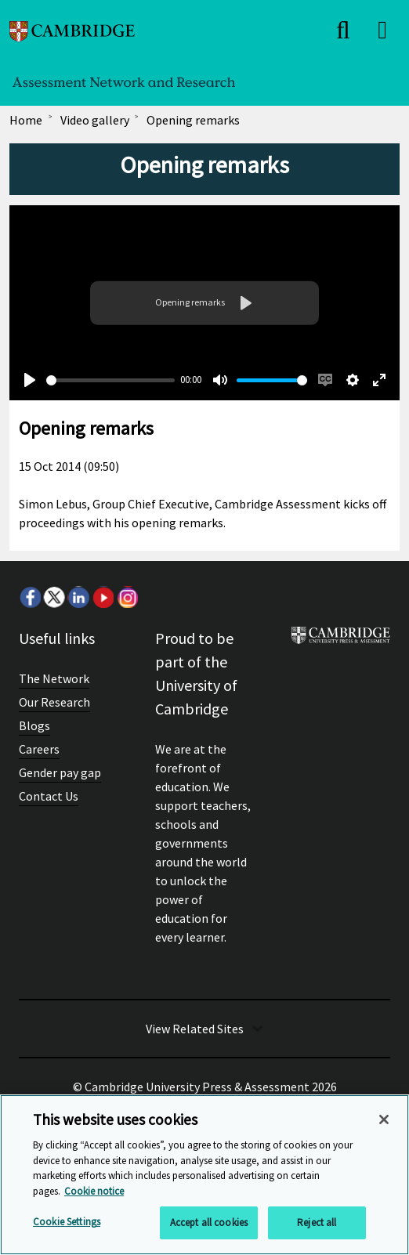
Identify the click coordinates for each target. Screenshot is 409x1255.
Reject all (316, 1222)
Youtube (103, 597)
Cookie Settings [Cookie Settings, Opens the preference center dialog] (66, 1221)
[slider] (110, 380)
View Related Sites (195, 1028)
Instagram (127, 597)
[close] (343, 30)
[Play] (29, 379)
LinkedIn (78, 597)
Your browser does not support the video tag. (204, 302)
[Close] (384, 1119)
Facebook (30, 597)
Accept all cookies (209, 1222)
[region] (204, 1174)
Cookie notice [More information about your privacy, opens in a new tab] (94, 1191)
